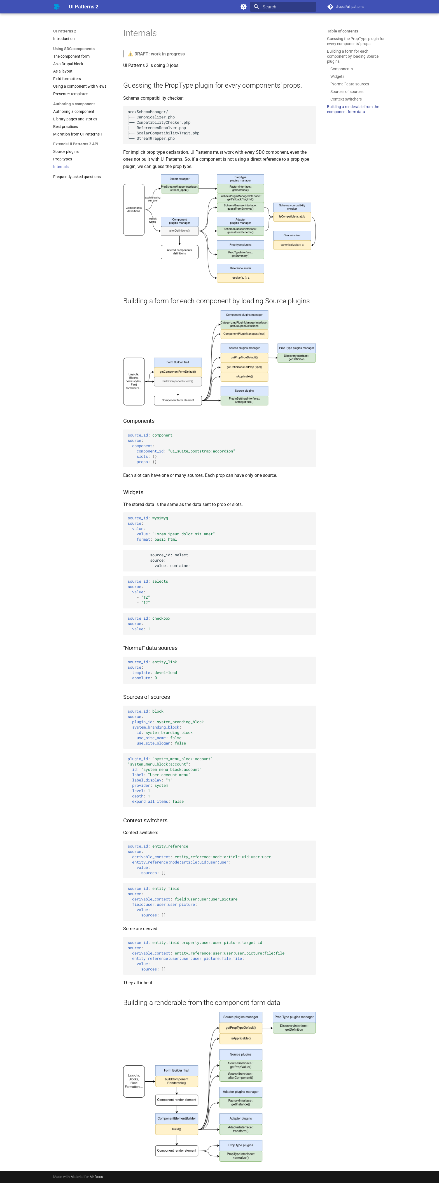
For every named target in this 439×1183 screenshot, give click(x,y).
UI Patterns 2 (64, 31)
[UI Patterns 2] (56, 6)
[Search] (283, 7)
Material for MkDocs (87, 1177)
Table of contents (342, 31)
